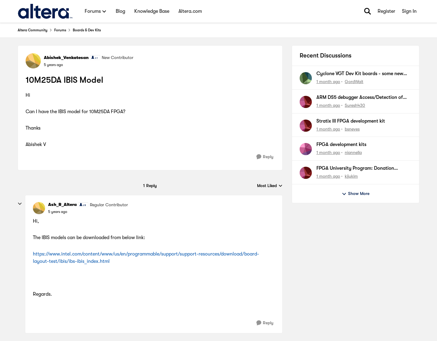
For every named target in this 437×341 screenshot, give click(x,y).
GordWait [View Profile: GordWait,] (354, 81)
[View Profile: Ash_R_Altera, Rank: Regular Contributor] (39, 208)
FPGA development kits (341, 144)
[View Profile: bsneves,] (306, 126)
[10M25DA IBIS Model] (57, 211)
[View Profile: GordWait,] (306, 78)
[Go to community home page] (45, 11)
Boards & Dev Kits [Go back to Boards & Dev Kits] (87, 30)
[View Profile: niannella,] (306, 149)
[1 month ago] (328, 81)
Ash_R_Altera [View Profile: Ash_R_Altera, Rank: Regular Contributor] (62, 204)
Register (386, 11)
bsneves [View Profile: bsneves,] (352, 128)
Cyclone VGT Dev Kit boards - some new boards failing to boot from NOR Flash (359, 74)
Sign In (409, 11)
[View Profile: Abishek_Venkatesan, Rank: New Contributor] (33, 60)
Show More (355, 194)
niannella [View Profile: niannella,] (353, 152)
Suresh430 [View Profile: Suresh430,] (355, 105)
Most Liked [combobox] (270, 186)
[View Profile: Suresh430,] (306, 102)
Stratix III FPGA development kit (350, 121)
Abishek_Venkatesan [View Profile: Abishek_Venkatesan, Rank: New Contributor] (66, 57)
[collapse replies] (19, 203)
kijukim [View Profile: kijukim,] (351, 176)
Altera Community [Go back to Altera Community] (33, 30)
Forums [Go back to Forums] (60, 30)
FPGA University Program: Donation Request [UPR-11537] (355, 168)
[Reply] (265, 157)
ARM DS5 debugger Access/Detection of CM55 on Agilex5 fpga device (359, 98)
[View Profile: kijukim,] (306, 173)
